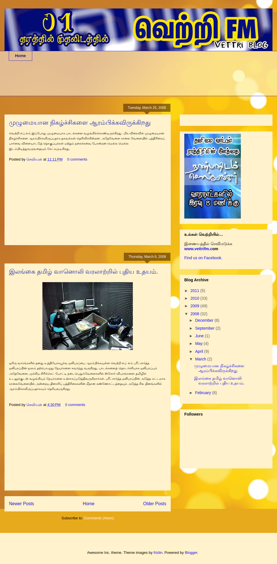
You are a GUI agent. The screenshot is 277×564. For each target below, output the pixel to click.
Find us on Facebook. (203, 258)
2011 (195, 290)
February (203, 392)
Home (20, 55)
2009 (195, 306)
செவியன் (34, 159)
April (199, 351)
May (199, 343)
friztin (157, 552)
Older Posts (154, 503)
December (204, 320)
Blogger (191, 552)
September (205, 328)
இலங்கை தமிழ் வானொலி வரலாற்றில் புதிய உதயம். (83, 271)
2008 (195, 314)
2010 (195, 298)
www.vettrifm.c (198, 249)
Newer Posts (21, 503)
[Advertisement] (112, 82)
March (201, 359)
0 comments (77, 159)
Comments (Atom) (99, 518)
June (200, 336)
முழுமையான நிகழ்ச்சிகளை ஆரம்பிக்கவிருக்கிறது (80, 122)
